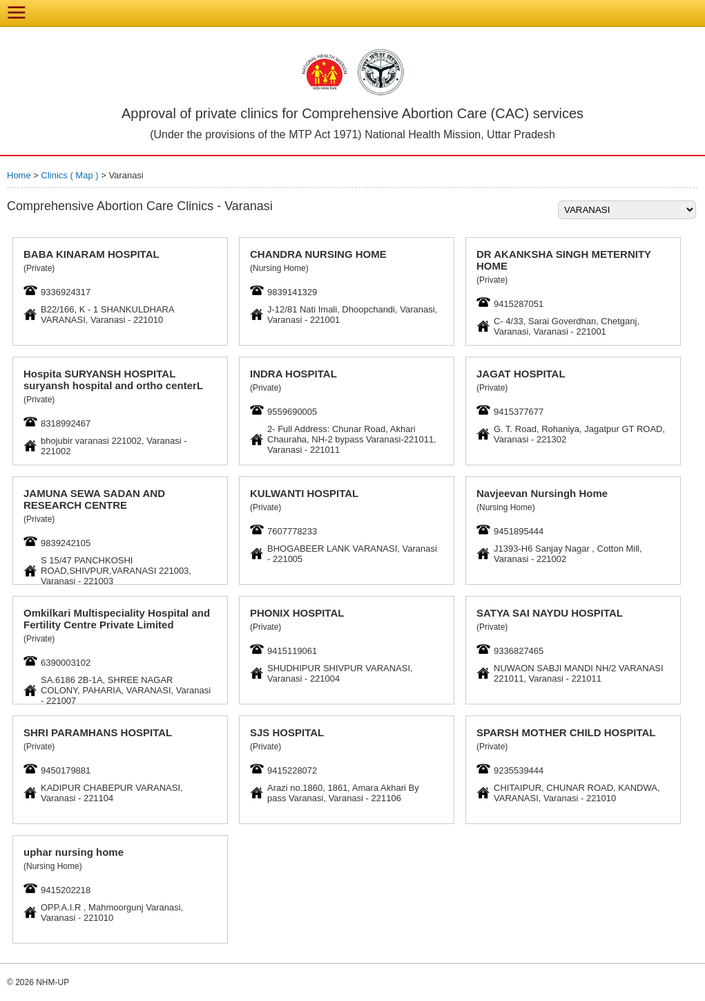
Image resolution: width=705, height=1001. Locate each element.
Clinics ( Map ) (71, 175)
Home (19, 175)
